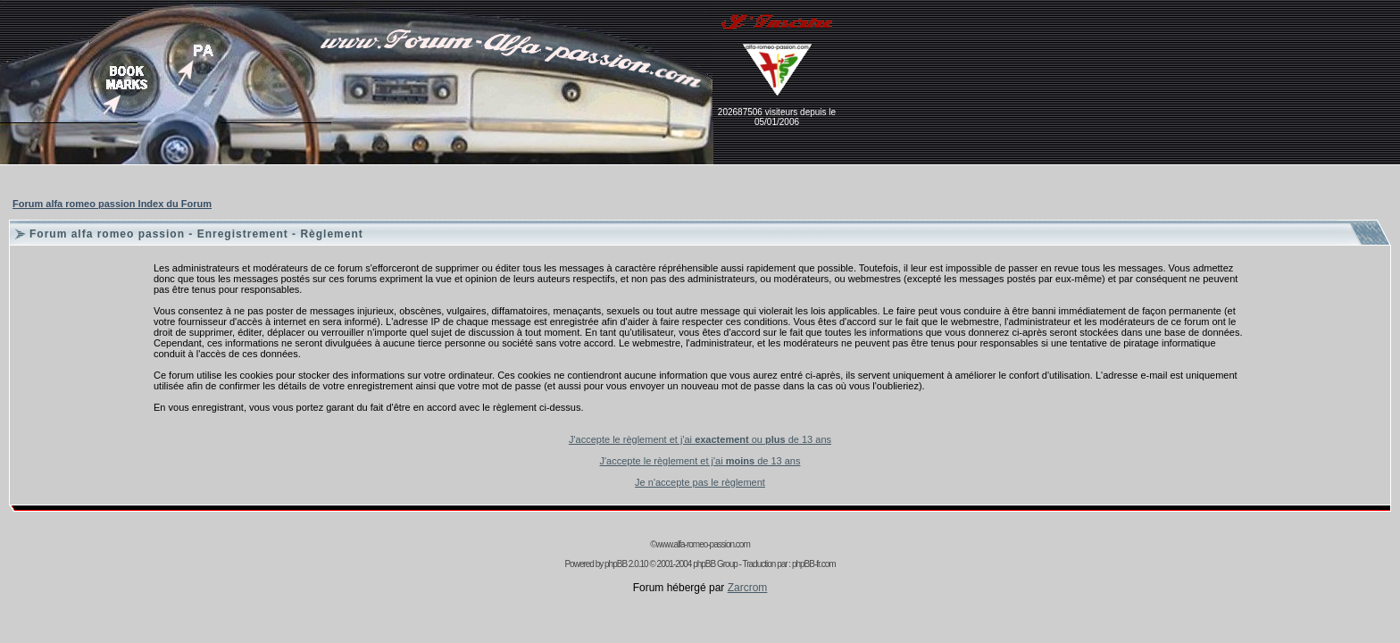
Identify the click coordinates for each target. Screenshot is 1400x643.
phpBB (615, 564)
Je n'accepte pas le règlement (700, 482)
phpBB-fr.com (814, 564)
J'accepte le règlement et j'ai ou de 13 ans (700, 439)
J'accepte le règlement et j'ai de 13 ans (700, 460)
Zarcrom (748, 587)
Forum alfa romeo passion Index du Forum (112, 203)
